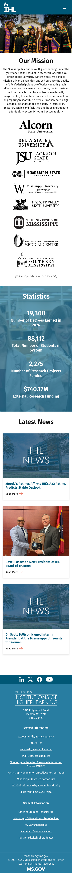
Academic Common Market (36, 831)
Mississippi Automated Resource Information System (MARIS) (36, 764)
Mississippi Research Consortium (36, 779)
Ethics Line (36, 743)
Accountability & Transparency (36, 736)
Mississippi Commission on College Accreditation (36, 772)
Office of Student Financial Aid (36, 811)
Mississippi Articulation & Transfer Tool (36, 818)
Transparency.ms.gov (35, 856)
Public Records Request (36, 755)
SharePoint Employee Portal (36, 791)
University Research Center (36, 749)
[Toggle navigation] (64, 7)
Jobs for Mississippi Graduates (36, 837)
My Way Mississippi (36, 824)
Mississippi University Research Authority (36, 785)
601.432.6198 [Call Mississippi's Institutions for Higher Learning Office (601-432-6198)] (36, 717)
